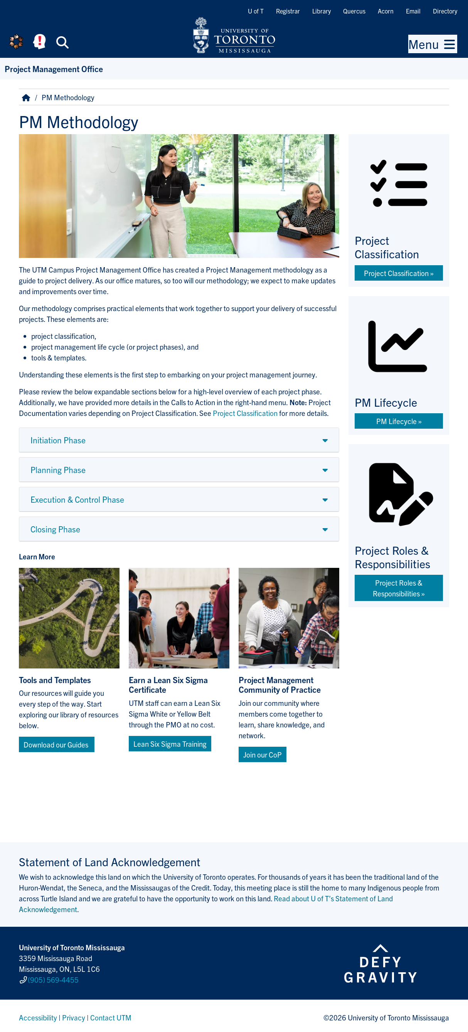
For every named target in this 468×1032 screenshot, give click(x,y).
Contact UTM (110, 1014)
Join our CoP (262, 754)
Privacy (73, 1014)
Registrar (288, 11)
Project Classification (396, 273)
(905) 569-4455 (53, 978)
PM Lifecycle (396, 421)
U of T (256, 11)
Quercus (354, 11)
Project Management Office (54, 68)
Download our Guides (57, 744)
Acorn (386, 11)
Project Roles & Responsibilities (398, 588)
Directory (445, 11)
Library (321, 11)
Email (413, 11)
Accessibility (38, 1014)
